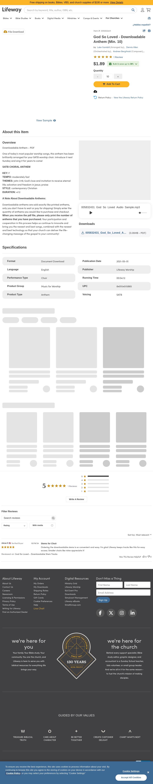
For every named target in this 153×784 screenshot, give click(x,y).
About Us (6, 583)
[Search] (132, 10)
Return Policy (40, 594)
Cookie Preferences (43, 601)
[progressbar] (142, 213)
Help (36, 604)
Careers (6, 590)
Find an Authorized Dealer (15, 611)
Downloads (70, 594)
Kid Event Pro (71, 590)
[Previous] (84, 212)
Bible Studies (23, 18)
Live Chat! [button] (39, 608)
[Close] (148, 772)
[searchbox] (26, 518)
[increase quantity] (118, 76)
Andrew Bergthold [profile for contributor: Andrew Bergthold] (122, 51)
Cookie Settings (131, 771)
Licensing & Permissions (13, 597)
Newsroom (7, 594)
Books (39, 18)
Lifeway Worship (73, 586)
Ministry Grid (71, 583)
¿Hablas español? (142, 25)
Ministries (73, 18)
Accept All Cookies (131, 777)
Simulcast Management (76, 597)
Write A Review (76, 499)
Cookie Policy (13, 773)
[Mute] (136, 213)
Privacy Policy (9, 601)
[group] (114, 211)
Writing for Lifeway (11, 608)
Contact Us (7, 586)
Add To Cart (111, 84)
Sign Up (103, 599)
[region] (76, 772)
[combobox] (80, 10)
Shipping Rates (41, 590)
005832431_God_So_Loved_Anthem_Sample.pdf (104, 232)
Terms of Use (8, 604)
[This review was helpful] (144, 557)
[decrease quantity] (98, 76)
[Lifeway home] (12, 10)
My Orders (39, 583)
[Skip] (97, 212)
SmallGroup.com (73, 604)
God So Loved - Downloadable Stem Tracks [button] (36, 554)
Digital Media (55, 18)
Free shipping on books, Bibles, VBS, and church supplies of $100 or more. (76, 2)
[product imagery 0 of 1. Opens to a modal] (46, 72)
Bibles (7, 18)
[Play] (91, 213)
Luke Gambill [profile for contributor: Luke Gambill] (103, 47)
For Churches (114, 18)
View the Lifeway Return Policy (128, 97)
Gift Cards (39, 597)
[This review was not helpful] (149, 557)
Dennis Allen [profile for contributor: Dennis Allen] (132, 47)
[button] (96, 477)
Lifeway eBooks (72, 601)
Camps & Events (92, 18)
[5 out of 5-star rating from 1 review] (108, 57)
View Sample (46, 120)
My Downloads (41, 586)
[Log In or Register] (142, 10)
